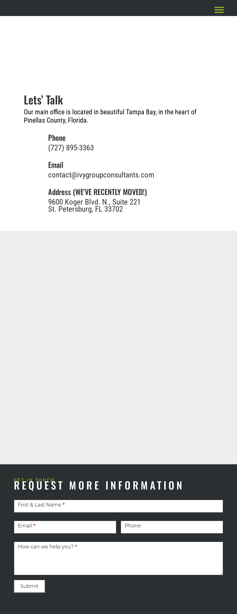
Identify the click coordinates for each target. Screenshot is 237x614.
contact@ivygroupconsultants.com (101, 174)
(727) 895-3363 (71, 147)
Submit (29, 586)
